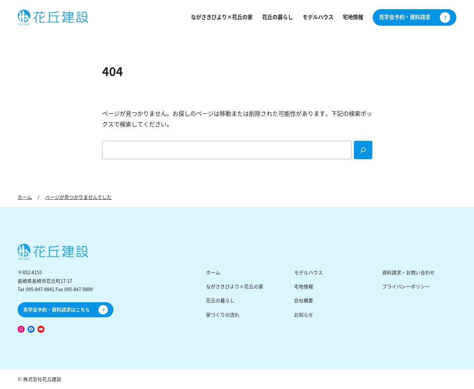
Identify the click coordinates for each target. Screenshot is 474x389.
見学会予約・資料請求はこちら (56, 310)
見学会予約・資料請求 (404, 17)
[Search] (363, 150)
